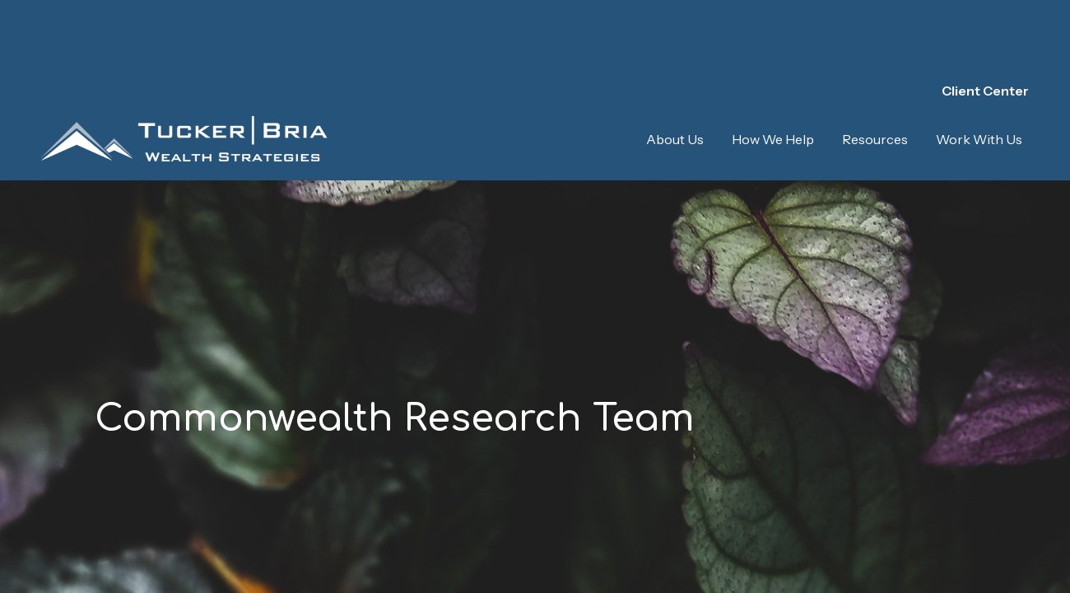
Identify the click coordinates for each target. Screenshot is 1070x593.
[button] (675, 81)
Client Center (985, 33)
